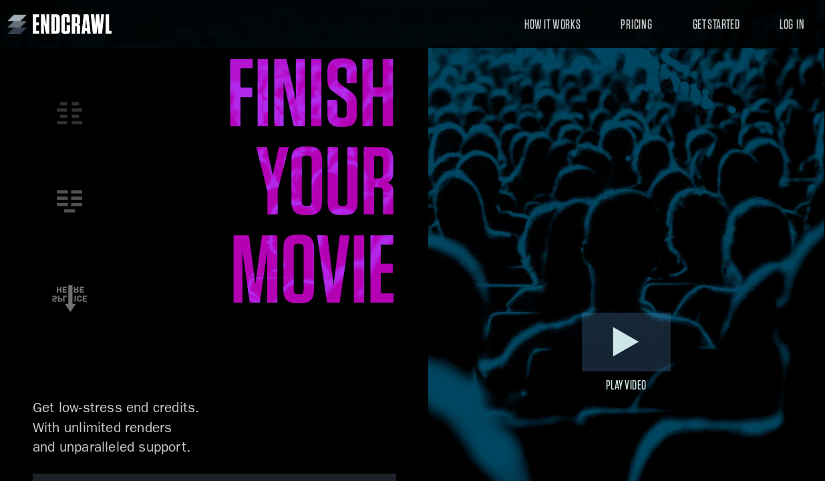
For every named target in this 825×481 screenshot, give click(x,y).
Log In (792, 24)
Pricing (637, 24)
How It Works (552, 24)
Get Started (716, 24)
